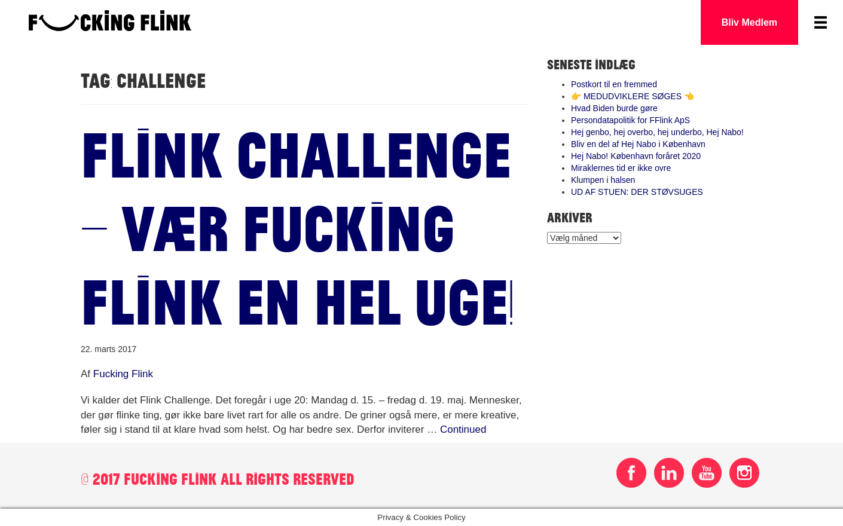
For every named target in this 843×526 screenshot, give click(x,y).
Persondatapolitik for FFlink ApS (630, 120)
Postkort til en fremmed (614, 84)
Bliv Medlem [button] (749, 22)
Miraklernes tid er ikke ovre (621, 168)
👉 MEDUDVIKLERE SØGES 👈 (632, 96)
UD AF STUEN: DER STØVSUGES (637, 192)
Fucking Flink (123, 374)
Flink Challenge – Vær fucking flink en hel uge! (297, 226)
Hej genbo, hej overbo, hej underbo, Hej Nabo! (657, 132)
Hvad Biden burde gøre (614, 108)
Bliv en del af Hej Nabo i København (638, 144)
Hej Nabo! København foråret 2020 (636, 156)
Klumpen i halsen (603, 180)
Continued (463, 429)
